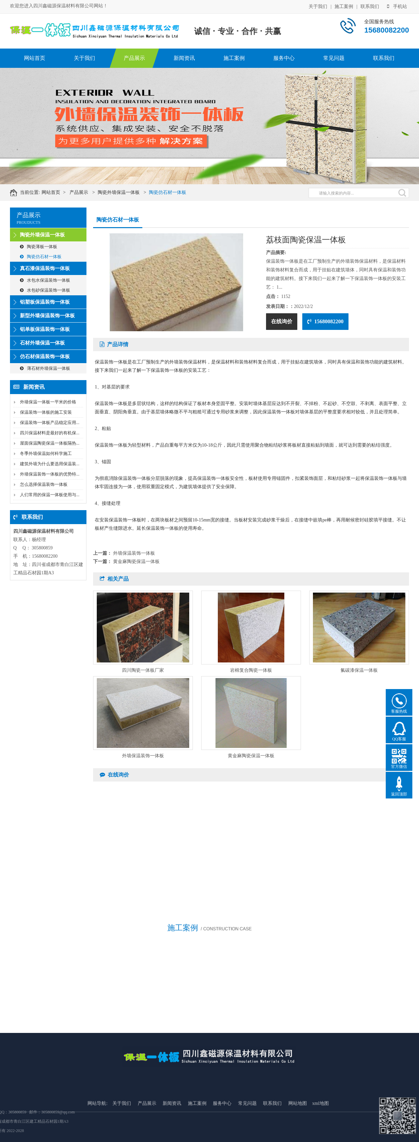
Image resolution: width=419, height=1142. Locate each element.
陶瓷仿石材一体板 (173, 192)
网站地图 (297, 1135)
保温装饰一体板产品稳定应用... (49, 422)
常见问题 (334, 58)
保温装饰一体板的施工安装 (46, 412)
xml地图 (320, 1135)
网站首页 (34, 58)
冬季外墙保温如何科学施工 (46, 453)
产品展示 (134, 58)
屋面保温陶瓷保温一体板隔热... (49, 443)
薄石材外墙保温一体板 (45, 368)
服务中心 (284, 58)
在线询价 (281, 321)
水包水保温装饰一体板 (45, 280)
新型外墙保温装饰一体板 (47, 315)
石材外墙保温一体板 (42, 343)
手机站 (397, 6)
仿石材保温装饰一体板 (45, 356)
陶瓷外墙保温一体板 (125, 192)
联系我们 (369, 6)
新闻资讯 (184, 58)
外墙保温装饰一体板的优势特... (49, 474)
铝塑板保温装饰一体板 (45, 302)
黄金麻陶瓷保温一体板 (136, 561)
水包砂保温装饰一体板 (45, 290)
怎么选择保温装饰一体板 (44, 484)
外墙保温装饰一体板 (134, 553)
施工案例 (344, 6)
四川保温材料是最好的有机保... (49, 432)
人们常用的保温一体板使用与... (49, 494)
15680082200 (325, 321)
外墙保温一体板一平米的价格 (48, 401)
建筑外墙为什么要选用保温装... (49, 463)
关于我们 (318, 6)
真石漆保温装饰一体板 (45, 268)
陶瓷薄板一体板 (38, 246)
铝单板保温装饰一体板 (45, 329)
